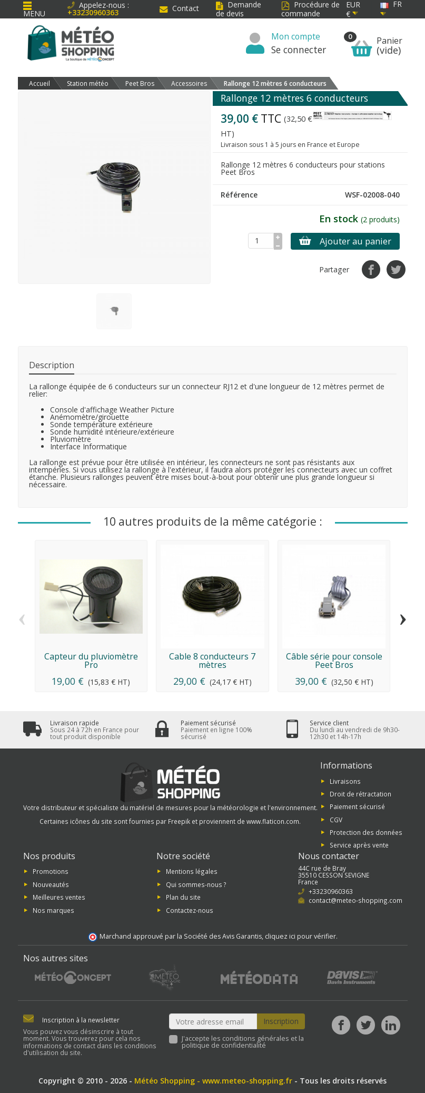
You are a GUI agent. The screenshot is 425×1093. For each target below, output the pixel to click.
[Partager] (371, 269)
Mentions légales (192, 871)
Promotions (50, 871)
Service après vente (359, 845)
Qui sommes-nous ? (196, 884)
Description (51, 365)
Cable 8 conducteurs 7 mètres (212, 661)
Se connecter (298, 49)
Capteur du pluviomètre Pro (91, 661)
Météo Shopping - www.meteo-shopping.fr (213, 1081)
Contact (179, 8)
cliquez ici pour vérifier (300, 936)
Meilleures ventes (59, 897)
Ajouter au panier (345, 241)
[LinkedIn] (390, 1025)
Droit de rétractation (360, 794)
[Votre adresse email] (213, 1021)
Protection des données (366, 832)
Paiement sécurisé (357, 806)
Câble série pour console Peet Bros (334, 661)
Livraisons (345, 780)
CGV (336, 819)
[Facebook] (341, 1025)
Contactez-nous (189, 909)
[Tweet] (396, 269)
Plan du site (183, 897)
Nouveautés (51, 884)
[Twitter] (366, 1025)
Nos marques (53, 909)
